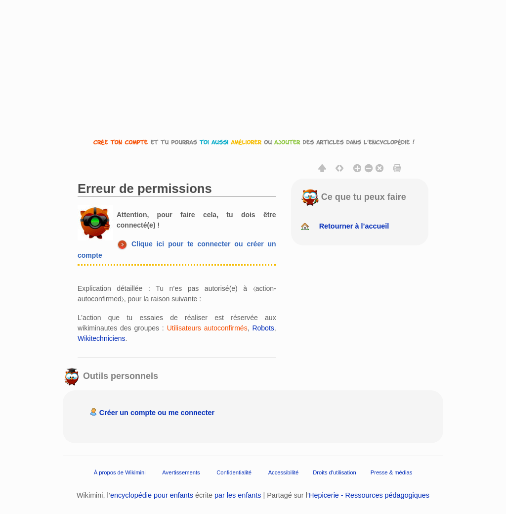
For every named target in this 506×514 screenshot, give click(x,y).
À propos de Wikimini (120, 472)
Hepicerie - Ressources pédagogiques (369, 495)
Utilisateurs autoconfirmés (207, 328)
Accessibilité (283, 472)
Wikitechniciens (101, 338)
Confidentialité (234, 472)
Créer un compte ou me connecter (157, 413)
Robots (263, 328)
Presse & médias (392, 472)
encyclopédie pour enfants (151, 495)
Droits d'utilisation (334, 472)
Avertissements (181, 472)
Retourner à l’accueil (354, 226)
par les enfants (237, 495)
